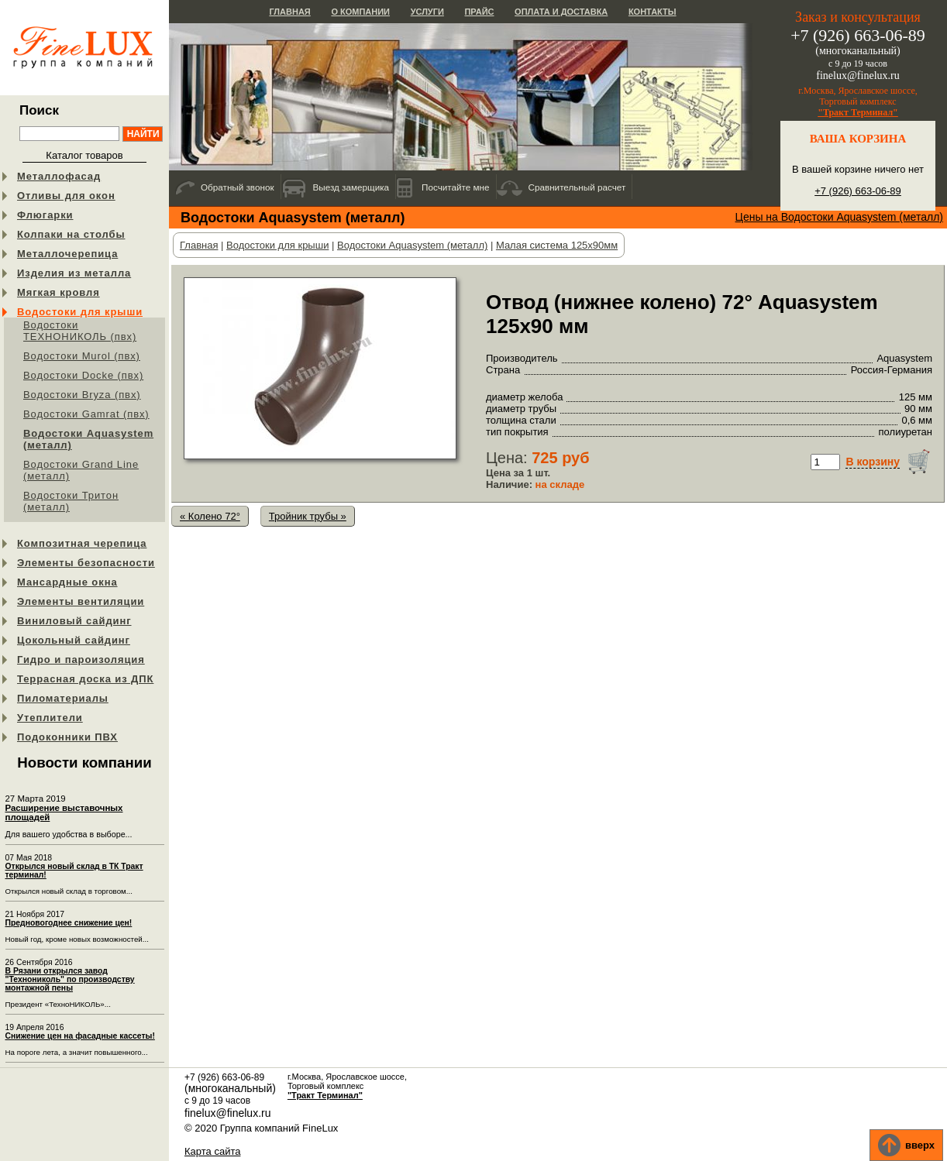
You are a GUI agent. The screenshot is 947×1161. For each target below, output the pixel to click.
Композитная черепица (81, 543)
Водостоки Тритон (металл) (71, 501)
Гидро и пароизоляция (81, 659)
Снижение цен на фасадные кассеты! (80, 1036)
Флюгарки (45, 215)
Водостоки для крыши (80, 312)
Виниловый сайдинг (74, 621)
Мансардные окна (67, 582)
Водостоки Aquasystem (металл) (88, 439)
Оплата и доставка (561, 11)
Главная (289, 11)
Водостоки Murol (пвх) (81, 356)
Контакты (652, 11)
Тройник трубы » (307, 516)
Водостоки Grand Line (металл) (81, 470)
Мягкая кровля (58, 292)
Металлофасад (59, 176)
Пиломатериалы (62, 698)
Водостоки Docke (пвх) (83, 375)
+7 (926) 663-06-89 (857, 191)
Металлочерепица (67, 253)
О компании (360, 11)
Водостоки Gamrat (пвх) (86, 414)
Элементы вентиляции (80, 601)
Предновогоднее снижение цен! (69, 923)
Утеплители (50, 717)
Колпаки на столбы (71, 234)
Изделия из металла (74, 273)
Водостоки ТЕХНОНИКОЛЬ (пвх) (79, 330)
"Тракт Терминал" (858, 112)
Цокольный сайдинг (73, 640)
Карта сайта (212, 1151)
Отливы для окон (66, 195)
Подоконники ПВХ (67, 737)
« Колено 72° (210, 516)
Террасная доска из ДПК (85, 679)
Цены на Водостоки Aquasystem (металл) (839, 217)
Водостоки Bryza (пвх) (82, 394)
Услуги (427, 11)
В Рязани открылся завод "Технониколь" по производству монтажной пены (70, 979)
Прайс (479, 11)
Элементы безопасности (86, 562)
